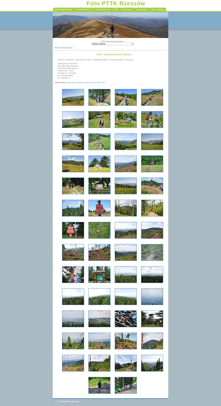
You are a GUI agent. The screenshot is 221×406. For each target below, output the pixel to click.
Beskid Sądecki (71, 82)
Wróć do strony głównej (64, 48)
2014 (103, 82)
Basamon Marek (83, 82)
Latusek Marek (95, 82)
